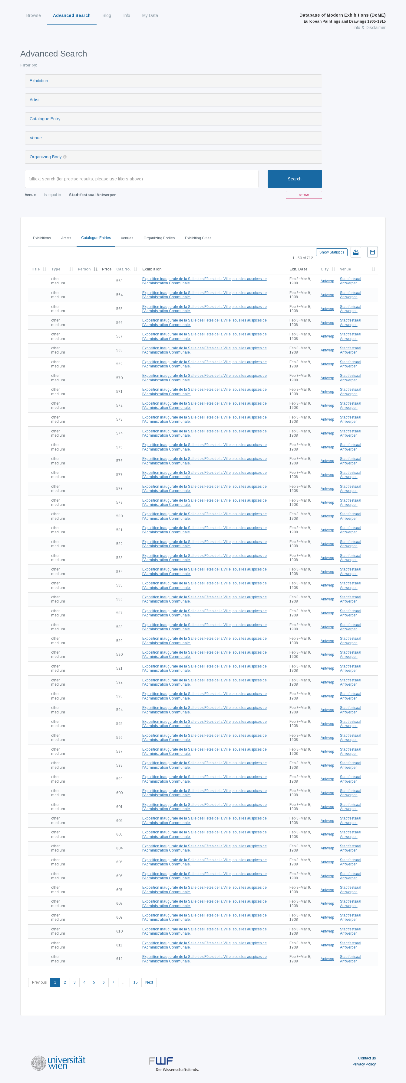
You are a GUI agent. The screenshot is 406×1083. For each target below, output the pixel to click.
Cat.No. (123, 269)
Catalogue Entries (96, 238)
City (324, 269)
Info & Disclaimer (369, 27)
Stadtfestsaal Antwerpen (350, 281)
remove (304, 194)
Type (55, 269)
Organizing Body (46, 156)
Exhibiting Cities (198, 238)
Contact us (367, 1058)
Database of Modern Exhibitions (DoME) (342, 18)
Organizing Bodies (159, 238)
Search (295, 178)
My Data (150, 15)
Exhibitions (42, 238)
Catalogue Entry (45, 118)
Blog (107, 15)
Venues (127, 238)
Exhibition (39, 80)
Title (35, 269)
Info (126, 15)
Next (149, 982)
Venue (36, 137)
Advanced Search (72, 15)
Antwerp (327, 281)
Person (84, 269)
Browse (33, 15)
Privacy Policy (364, 1064)
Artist (35, 99)
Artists (66, 238)
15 (136, 982)
